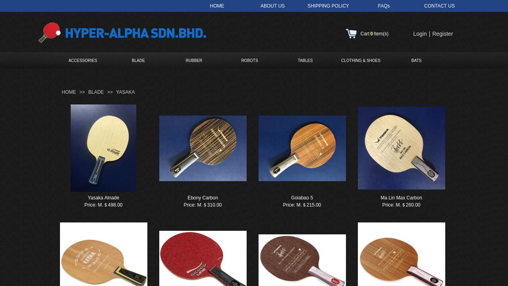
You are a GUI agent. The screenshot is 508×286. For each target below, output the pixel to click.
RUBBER (194, 60)
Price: (90, 205)
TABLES (305, 60)
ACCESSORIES (82, 60)
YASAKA (125, 92)
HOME (69, 92)
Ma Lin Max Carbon (401, 198)
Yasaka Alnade (103, 198)
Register (442, 34)
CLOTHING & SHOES (361, 60)
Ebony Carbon (202, 198)
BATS (416, 60)
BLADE (138, 60)
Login (420, 34)
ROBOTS (249, 60)
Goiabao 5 (302, 198)
